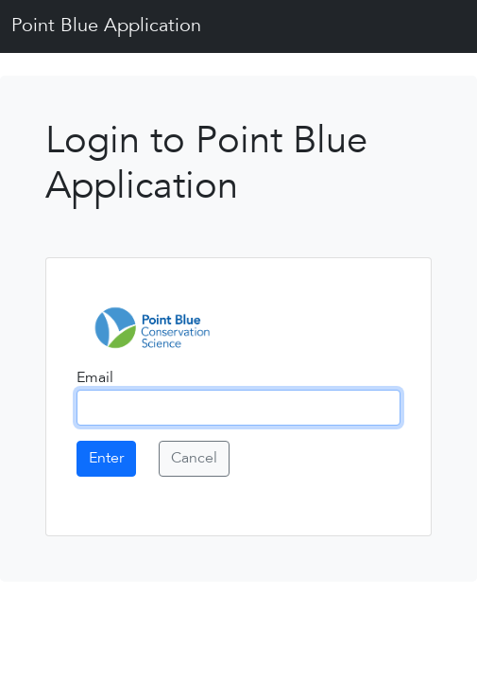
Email (95, 378)
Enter (106, 458)
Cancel (194, 458)
